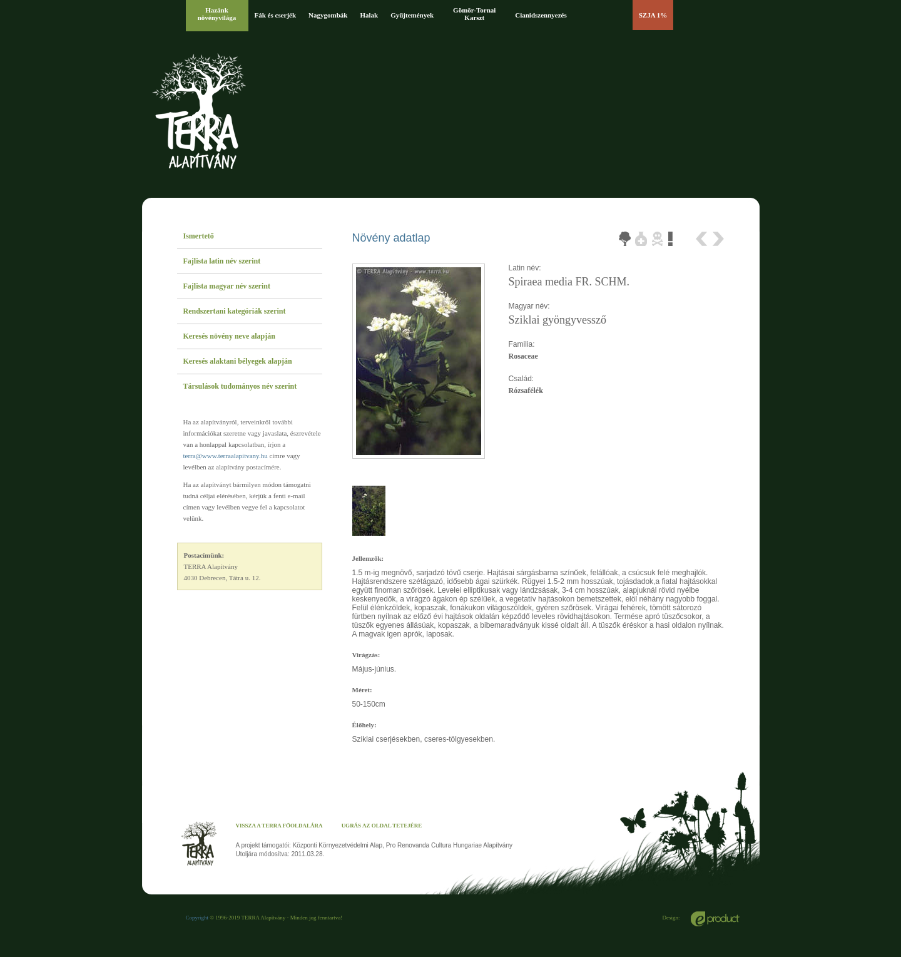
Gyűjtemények (412, 15)
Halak (369, 15)
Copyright (197, 917)
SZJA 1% (653, 15)
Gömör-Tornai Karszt (474, 13)
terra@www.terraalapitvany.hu (225, 455)
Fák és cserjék (276, 15)
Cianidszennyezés (541, 15)
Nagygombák (327, 15)
